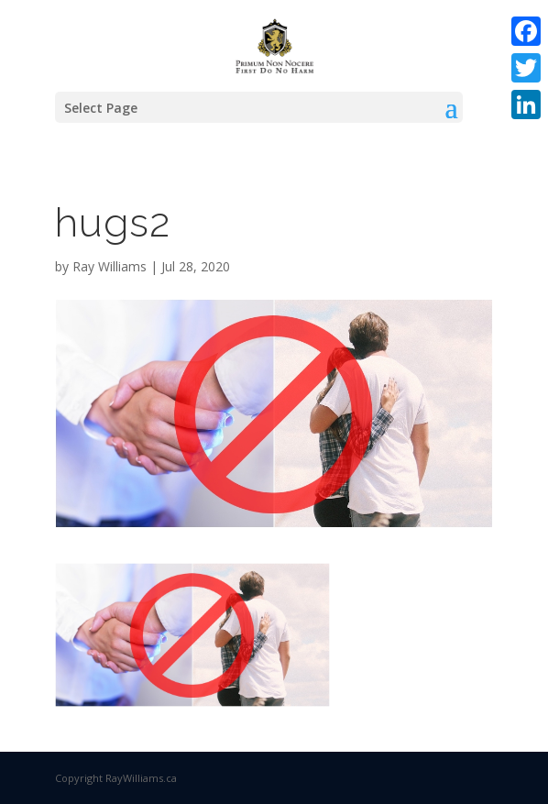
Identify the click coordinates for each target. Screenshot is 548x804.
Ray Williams (109, 266)
